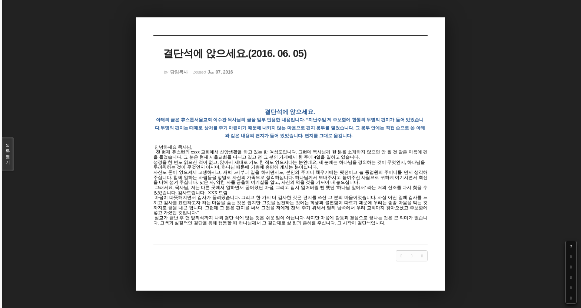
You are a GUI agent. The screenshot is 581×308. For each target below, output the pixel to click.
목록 (8, 154)
